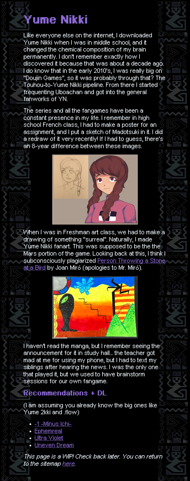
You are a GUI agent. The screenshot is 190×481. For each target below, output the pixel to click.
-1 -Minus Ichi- (53, 424)
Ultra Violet (49, 438)
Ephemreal (48, 431)
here (68, 464)
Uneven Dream (54, 445)
